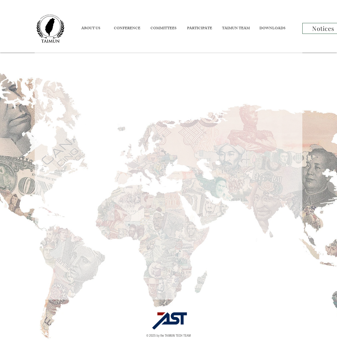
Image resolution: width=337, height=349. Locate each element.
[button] (90, 28)
